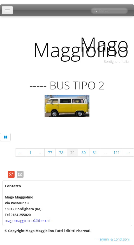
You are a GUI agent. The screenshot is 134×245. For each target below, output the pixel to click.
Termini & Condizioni (114, 239)
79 (72, 152)
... (39, 152)
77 (50, 152)
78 (61, 152)
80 (84, 152)
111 (117, 152)
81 (95, 152)
